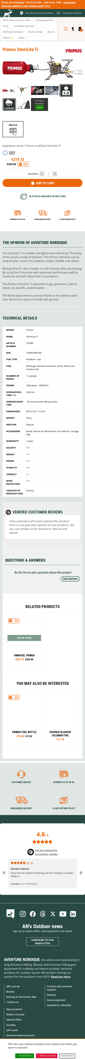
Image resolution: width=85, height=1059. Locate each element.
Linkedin (73, 914)
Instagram (22, 914)
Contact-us (12, 1002)
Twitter (53, 914)
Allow (39, 107)
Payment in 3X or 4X (63, 782)
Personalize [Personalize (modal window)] (67, 1056)
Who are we (13, 986)
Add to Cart (45, 183)
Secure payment (56, 1000)
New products (14, 1009)
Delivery (51, 994)
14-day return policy (67, 219)
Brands (10, 991)
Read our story (60, 977)
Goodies (11, 1025)
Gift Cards (12, 1030)
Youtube (63, 914)
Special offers (14, 1019)
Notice (13, 125)
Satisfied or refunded (59, 1005)
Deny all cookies (46, 1056)
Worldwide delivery (42, 219)
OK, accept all (25, 1056)
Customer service (21, 782)
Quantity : (33, 173)
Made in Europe (15, 1014)
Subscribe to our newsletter (42, 941)
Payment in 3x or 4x (17, 219)
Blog (11, 914)
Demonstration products (20, 1035)
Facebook (32, 914)
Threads (42, 914)
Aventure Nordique (22, 959)
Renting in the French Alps (21, 996)
